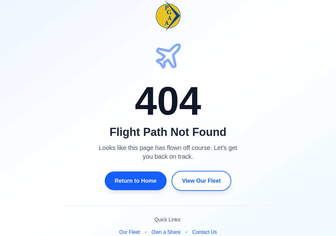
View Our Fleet (201, 181)
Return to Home (136, 181)
